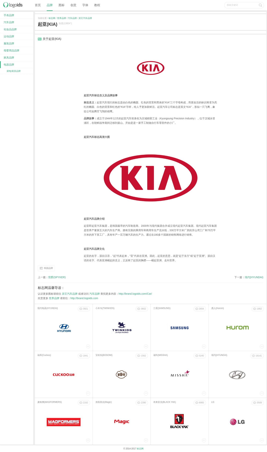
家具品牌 (9, 57)
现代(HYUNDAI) (254, 277)
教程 (97, 5)
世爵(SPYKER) (57, 277)
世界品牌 (61, 18)
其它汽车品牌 (85, 18)
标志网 (52, 18)
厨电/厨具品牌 (14, 71)
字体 (85, 5)
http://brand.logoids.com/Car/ (135, 293)
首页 (38, 5)
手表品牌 (9, 15)
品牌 (50, 5)
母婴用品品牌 (11, 50)
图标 (62, 5)
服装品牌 (9, 43)
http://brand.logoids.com (84, 298)
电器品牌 (9, 64)
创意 (73, 5)
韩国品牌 (48, 268)
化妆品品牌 (10, 29)
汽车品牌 (72, 18)
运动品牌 (9, 36)
